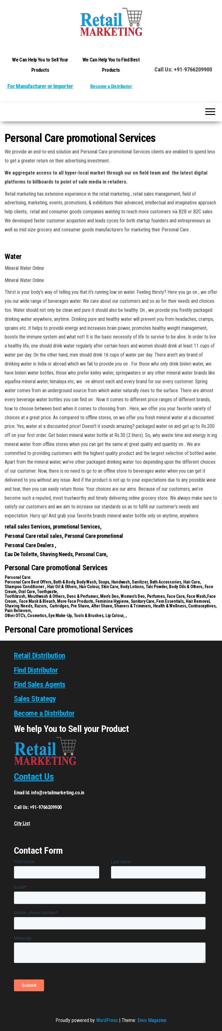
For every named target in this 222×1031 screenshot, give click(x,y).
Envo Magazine (151, 1020)
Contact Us (34, 776)
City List (22, 823)
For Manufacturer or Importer (40, 86)
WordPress (107, 1020)
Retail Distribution (39, 655)
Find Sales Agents (39, 684)
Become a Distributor (111, 86)
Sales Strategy (35, 698)
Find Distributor (36, 670)
